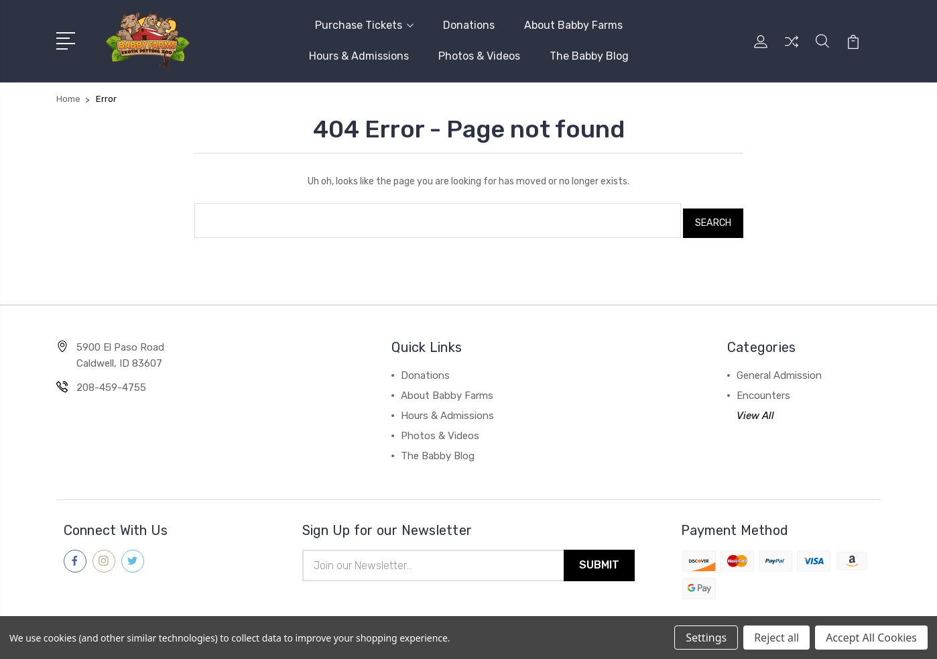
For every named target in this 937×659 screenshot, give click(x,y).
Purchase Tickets (364, 24)
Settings (706, 637)
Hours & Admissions (359, 55)
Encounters (763, 388)
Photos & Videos (479, 55)
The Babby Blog (589, 55)
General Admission (779, 368)
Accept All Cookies (871, 637)
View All (755, 408)
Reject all (776, 637)
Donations (469, 24)
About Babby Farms (573, 24)
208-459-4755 (111, 380)
